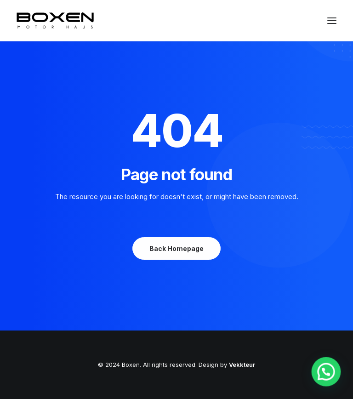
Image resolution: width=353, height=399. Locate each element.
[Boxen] (55, 20)
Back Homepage (176, 248)
